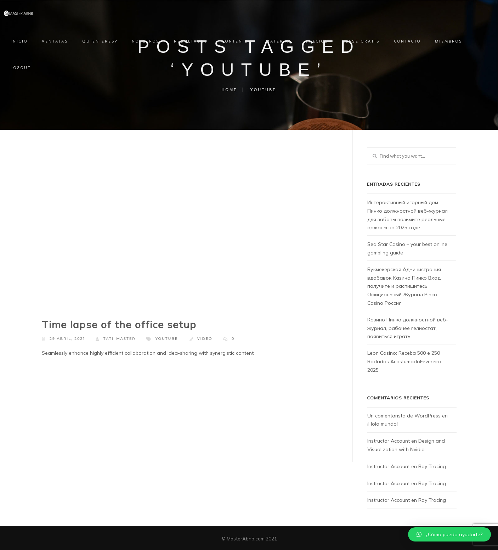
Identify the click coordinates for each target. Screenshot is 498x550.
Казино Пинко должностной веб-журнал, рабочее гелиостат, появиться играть (407, 328)
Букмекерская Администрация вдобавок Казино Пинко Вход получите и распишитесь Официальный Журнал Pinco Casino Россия (404, 286)
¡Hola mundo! (382, 424)
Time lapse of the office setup (119, 324)
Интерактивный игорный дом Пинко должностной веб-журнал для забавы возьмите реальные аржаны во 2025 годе (407, 215)
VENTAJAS (62, 41)
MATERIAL (286, 41)
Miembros (456, 41)
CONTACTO (414, 41)
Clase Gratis (368, 41)
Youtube (166, 338)
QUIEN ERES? (107, 41)
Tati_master (116, 339)
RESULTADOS (198, 41)
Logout (28, 68)
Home (229, 90)
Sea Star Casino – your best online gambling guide (407, 248)
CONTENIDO (244, 41)
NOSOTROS (153, 41)
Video (205, 338)
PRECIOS (324, 41)
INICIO (26, 41)
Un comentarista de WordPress (404, 415)
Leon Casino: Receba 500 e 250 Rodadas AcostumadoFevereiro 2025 (404, 361)
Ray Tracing (432, 466)
